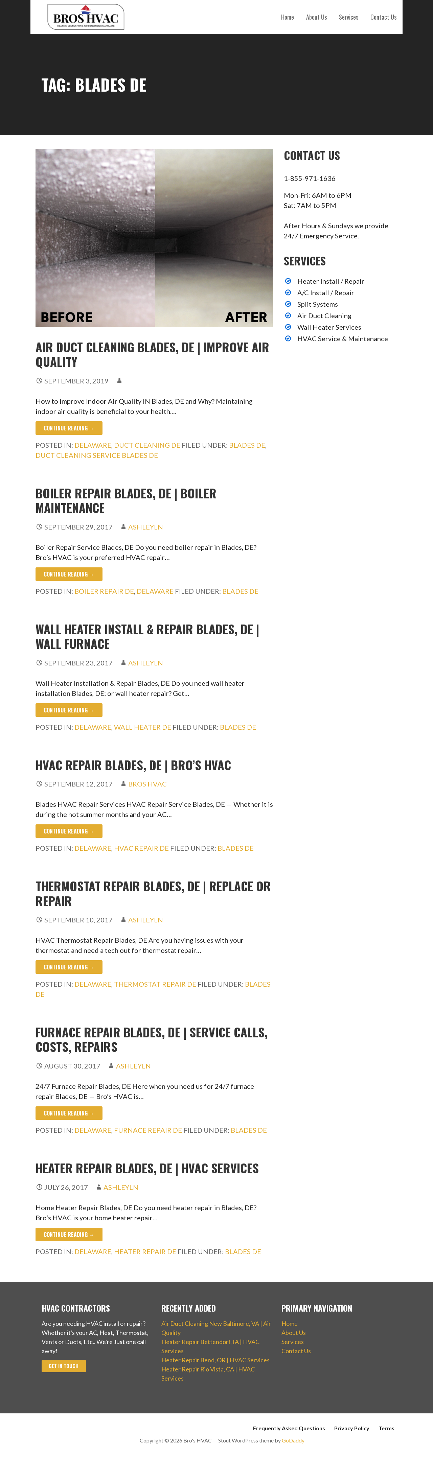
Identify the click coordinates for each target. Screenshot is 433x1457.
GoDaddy (293, 1440)
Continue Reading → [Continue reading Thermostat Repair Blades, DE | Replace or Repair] (69, 967)
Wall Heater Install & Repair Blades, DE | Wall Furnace (147, 636)
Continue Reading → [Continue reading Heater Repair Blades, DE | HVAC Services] (69, 1234)
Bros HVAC (147, 784)
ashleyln (145, 527)
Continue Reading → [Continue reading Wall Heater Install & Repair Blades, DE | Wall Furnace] (69, 710)
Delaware (92, 445)
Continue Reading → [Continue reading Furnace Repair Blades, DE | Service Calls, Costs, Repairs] (69, 1113)
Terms (386, 1428)
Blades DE (247, 445)
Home (287, 17)
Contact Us (383, 17)
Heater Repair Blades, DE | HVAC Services (147, 1168)
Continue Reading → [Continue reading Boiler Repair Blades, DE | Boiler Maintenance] (69, 574)
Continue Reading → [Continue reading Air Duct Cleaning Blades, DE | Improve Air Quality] (69, 428)
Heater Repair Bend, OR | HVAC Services (215, 1360)
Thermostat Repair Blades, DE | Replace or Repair (153, 893)
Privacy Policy (351, 1428)
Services (348, 17)
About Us (316, 17)
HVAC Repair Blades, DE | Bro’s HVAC (133, 765)
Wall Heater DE (142, 727)
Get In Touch (63, 1365)
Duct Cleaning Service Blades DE (97, 455)
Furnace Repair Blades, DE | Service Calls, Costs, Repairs (152, 1039)
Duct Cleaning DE (147, 445)
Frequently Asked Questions (289, 1428)
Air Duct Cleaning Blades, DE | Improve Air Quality (152, 354)
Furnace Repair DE (148, 1130)
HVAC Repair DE (141, 848)
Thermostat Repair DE (155, 984)
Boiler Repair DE (104, 591)
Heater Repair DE (145, 1251)
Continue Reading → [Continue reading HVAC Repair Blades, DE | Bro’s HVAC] (69, 831)
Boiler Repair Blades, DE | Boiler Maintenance (126, 500)
